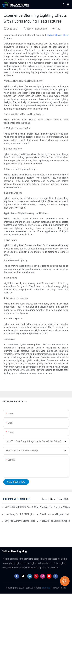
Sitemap (45, 587)
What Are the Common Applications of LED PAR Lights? (54, 521)
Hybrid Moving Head (57, 35)
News (52, 499)
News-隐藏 (63, 499)
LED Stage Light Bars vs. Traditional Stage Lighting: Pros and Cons (21, 506)
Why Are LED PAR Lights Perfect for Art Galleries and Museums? (20, 521)
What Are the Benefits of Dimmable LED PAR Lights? (54, 507)
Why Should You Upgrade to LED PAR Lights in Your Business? (54, 514)
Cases (44, 499)
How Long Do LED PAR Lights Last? (20, 514)
